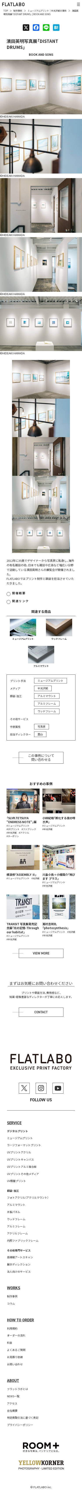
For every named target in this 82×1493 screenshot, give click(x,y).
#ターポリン (13, 836)
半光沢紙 (55, 10)
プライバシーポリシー (20, 1425)
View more (41, 953)
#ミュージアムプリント (18, 825)
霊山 (40, 734)
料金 (9, 1342)
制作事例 (17, 10)
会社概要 (12, 1410)
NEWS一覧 (13, 1396)
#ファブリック (29, 829)
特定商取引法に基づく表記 (22, 1417)
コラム (11, 1303)
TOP (5, 10)
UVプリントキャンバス (20, 1159)
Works (13, 1288)
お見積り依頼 (15, 1357)
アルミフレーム (47, 703)
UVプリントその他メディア (23, 1174)
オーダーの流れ (16, 1335)
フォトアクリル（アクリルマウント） (28, 1197)
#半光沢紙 (12, 832)
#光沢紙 (35, 878)
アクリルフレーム (17, 1233)
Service (14, 1123)
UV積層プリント (16, 1181)
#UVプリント (13, 829)
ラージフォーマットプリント (24, 1145)
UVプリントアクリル (19, 1152)
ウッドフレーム (59, 638)
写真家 (41, 726)
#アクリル (24, 832)
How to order (20, 1320)
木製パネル (13, 1212)
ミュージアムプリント (38, 10)
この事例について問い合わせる (41, 758)
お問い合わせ (15, 1364)
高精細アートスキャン (20, 1257)
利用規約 (12, 1328)
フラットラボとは (17, 1389)
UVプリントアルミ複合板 (22, 1166)
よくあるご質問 (16, 1350)
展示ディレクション (18, 1264)
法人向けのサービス (19, 1271)
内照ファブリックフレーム (22, 1240)
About (13, 1380)
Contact (41, 1012)
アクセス (12, 1403)
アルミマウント (41, 665)
